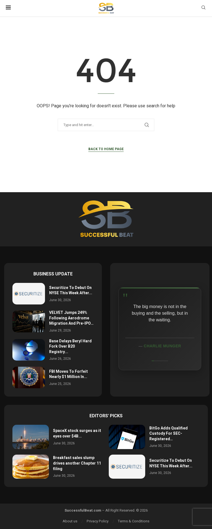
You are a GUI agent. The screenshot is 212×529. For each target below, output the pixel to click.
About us (70, 521)
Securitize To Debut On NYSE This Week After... (70, 290)
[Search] (203, 8)
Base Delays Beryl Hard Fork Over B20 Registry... (70, 346)
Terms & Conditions (133, 521)
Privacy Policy (97, 521)
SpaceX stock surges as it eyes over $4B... (77, 433)
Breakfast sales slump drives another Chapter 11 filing (77, 463)
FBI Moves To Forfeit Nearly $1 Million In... (68, 374)
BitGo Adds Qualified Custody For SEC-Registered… (168, 433)
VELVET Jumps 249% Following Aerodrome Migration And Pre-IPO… (71, 318)
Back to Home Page (106, 149)
